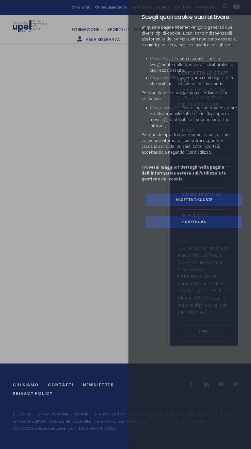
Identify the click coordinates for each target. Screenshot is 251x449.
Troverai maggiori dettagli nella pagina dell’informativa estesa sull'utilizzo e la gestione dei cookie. (184, 173)
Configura (194, 221)
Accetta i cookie (194, 199)
